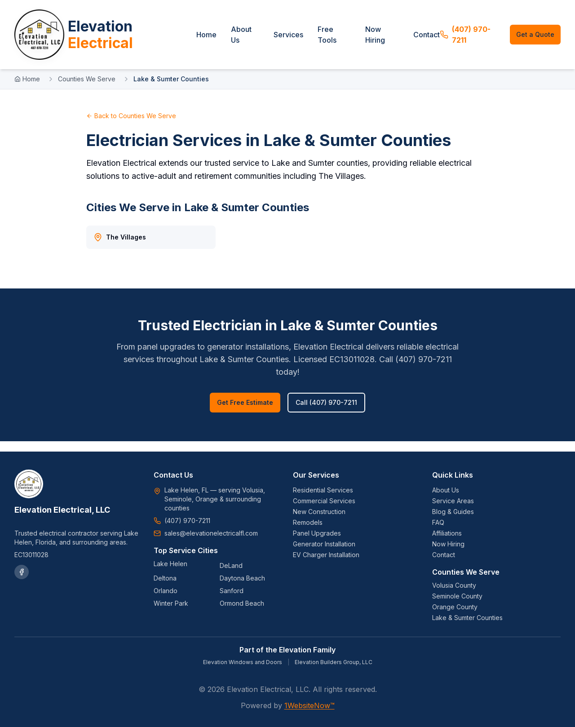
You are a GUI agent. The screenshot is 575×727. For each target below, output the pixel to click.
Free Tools (338, 39)
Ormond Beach (242, 603)
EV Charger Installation (326, 555)
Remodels (308, 522)
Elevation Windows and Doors (242, 662)
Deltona (165, 578)
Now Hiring (383, 39)
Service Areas (453, 501)
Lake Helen (170, 563)
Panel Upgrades (317, 533)
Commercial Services (324, 501)
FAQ (438, 522)
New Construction (319, 511)
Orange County (455, 607)
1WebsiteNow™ (309, 705)
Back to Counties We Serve (131, 125)
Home (220, 39)
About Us (255, 39)
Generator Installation (324, 544)
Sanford (231, 590)
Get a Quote (536, 39)
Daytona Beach (242, 578)
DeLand (231, 565)
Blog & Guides (453, 511)
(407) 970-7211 (470, 39)
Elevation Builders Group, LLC (333, 662)
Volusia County (454, 585)
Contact (431, 39)
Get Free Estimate (245, 413)
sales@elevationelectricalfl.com (211, 533)
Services (299, 39)
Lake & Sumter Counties (467, 617)
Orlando (165, 590)
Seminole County (457, 596)
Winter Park (171, 603)
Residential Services (323, 490)
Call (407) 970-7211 (326, 413)
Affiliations (447, 533)
